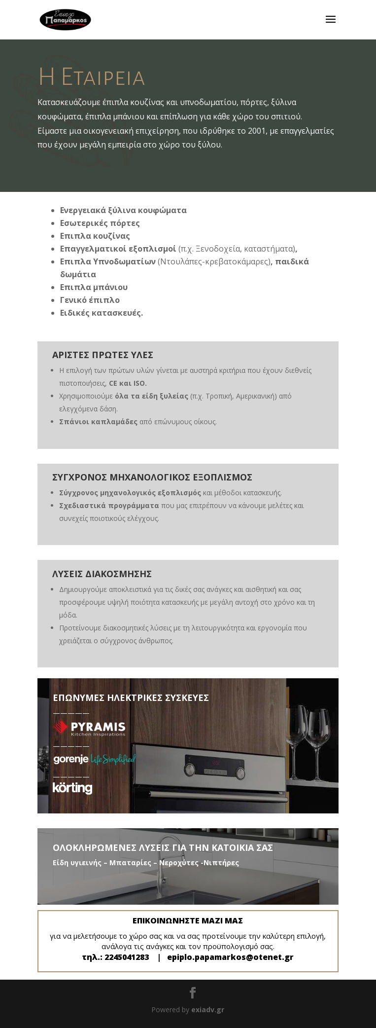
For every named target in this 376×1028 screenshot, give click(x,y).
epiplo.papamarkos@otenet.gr (230, 957)
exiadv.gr (207, 1009)
